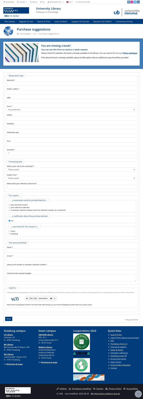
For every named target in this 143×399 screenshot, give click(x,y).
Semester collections (119, 353)
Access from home (118, 359)
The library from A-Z (118, 344)
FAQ (112, 341)
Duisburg (14, 234)
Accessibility (130, 388)
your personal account (19, 205)
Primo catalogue (130, 53)
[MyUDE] (138, 2)
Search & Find (43, 21)
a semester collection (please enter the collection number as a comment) (38, 210)
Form (9, 106)
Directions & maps (14, 364)
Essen (13, 231)
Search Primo (116, 335)
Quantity (10, 150)
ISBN (9, 98)
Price (9, 141)
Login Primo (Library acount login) (124, 338)
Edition (9, 115)
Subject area (11, 175)
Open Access (115, 362)
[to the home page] (16, 12)
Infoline (62, 388)
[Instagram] (131, 2)
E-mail (9, 256)
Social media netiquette (120, 365)
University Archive (124, 21)
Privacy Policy (113, 388)
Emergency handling (80, 388)
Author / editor (12, 89)
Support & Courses (80, 21)
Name (9, 247)
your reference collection (20, 207)
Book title (10, 80)
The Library (9, 21)
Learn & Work (60, 21)
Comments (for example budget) (19, 273)
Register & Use (26, 21)
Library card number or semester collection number (26, 265)
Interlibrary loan (117, 356)
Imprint (98, 388)
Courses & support (118, 347)
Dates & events (116, 350)
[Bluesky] (135, 2)
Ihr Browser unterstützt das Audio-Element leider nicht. (41, 298)
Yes (12, 221)
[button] (22, 2)
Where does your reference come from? (22, 183)
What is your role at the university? (20, 166)
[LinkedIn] (128, 2)
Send (9, 319)
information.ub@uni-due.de (107, 393)
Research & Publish (102, 21)
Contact (113, 368)
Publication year (13, 132)
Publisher (10, 124)
